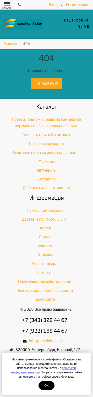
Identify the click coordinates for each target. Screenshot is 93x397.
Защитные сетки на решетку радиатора (47, 153)
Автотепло (46, 179)
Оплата (44, 228)
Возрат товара (44, 264)
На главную (46, 83)
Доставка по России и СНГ (44, 219)
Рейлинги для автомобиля (46, 188)
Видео (44, 237)
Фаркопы (46, 161)
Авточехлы (46, 170)
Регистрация (77, 5)
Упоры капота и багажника (46, 135)
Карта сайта (45, 299)
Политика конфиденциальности (44, 290)
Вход (53, 5)
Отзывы (45, 255)
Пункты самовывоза (45, 210)
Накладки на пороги (46, 143)
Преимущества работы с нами (44, 281)
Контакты (44, 273)
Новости (44, 246)
